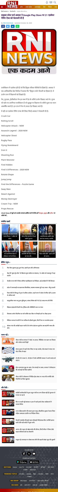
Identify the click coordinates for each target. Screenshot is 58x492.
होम (21, 7)
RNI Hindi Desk (8, 23)
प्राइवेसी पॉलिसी (44, 485)
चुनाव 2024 (51, 467)
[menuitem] (21, 7)
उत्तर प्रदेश (28, 7)
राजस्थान (29, 477)
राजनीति (25, 470)
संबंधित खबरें (5, 221)
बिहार (34, 474)
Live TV (21, 467)
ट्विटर (51, 213)
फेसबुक (41, 213)
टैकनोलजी (12, 11)
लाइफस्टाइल (33, 470)
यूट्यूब (45, 213)
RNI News (23, 481)
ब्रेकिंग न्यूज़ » (5, 262)
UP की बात (32, 481)
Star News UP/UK (42, 481)
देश (44, 7)
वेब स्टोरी (36, 467)
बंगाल (52, 474)
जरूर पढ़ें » (5, 335)
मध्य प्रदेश (40, 474)
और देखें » (4, 387)
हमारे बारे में (27, 485)
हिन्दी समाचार (4, 11)
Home (15, 467)
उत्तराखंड (37, 7)
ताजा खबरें (28, 467)
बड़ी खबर (43, 467)
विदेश (49, 7)
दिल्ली (47, 474)
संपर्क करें (35, 485)
